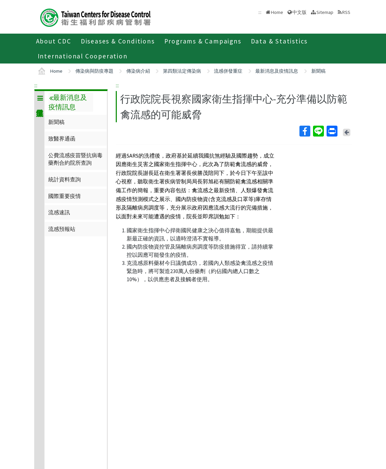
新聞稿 (318, 71)
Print (331, 131)
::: (35, 85)
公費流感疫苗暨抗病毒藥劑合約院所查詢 (75, 159)
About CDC (53, 41)
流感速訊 (59, 212)
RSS (346, 12)
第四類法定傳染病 (182, 71)
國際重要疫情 (64, 196)
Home (277, 12)
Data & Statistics (279, 41)
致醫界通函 (61, 138)
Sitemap (324, 12)
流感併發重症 (228, 71)
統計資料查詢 (64, 179)
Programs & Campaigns (202, 41)
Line (318, 131)
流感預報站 (61, 229)
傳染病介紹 (138, 71)
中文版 (299, 12)
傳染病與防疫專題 (94, 71)
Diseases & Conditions (118, 41)
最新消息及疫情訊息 (276, 71)
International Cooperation (83, 56)
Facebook (304, 131)
